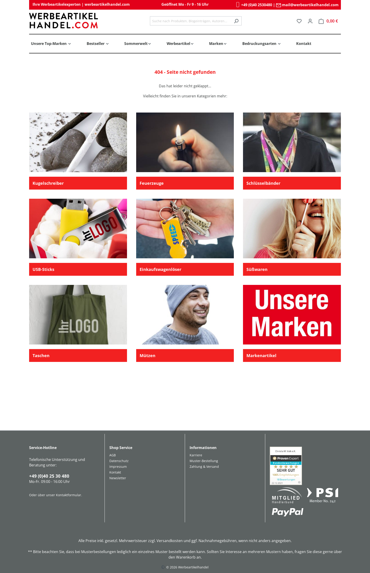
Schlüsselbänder (263, 183)
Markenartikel (261, 355)
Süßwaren (257, 269)
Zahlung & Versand (204, 466)
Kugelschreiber (48, 183)
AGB (112, 455)
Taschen (41, 355)
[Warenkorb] (328, 21)
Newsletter (117, 478)
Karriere (196, 455)
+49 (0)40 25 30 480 (49, 476)
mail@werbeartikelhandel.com (307, 4)
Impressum (118, 466)
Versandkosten (170, 540)
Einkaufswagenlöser (160, 269)
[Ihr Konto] (310, 20)
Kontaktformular (68, 495)
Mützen (147, 355)
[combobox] (190, 20)
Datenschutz (119, 461)
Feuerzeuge (152, 183)
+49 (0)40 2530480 (253, 4)
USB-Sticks (43, 269)
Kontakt (115, 472)
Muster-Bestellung (204, 461)
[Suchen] (236, 20)
